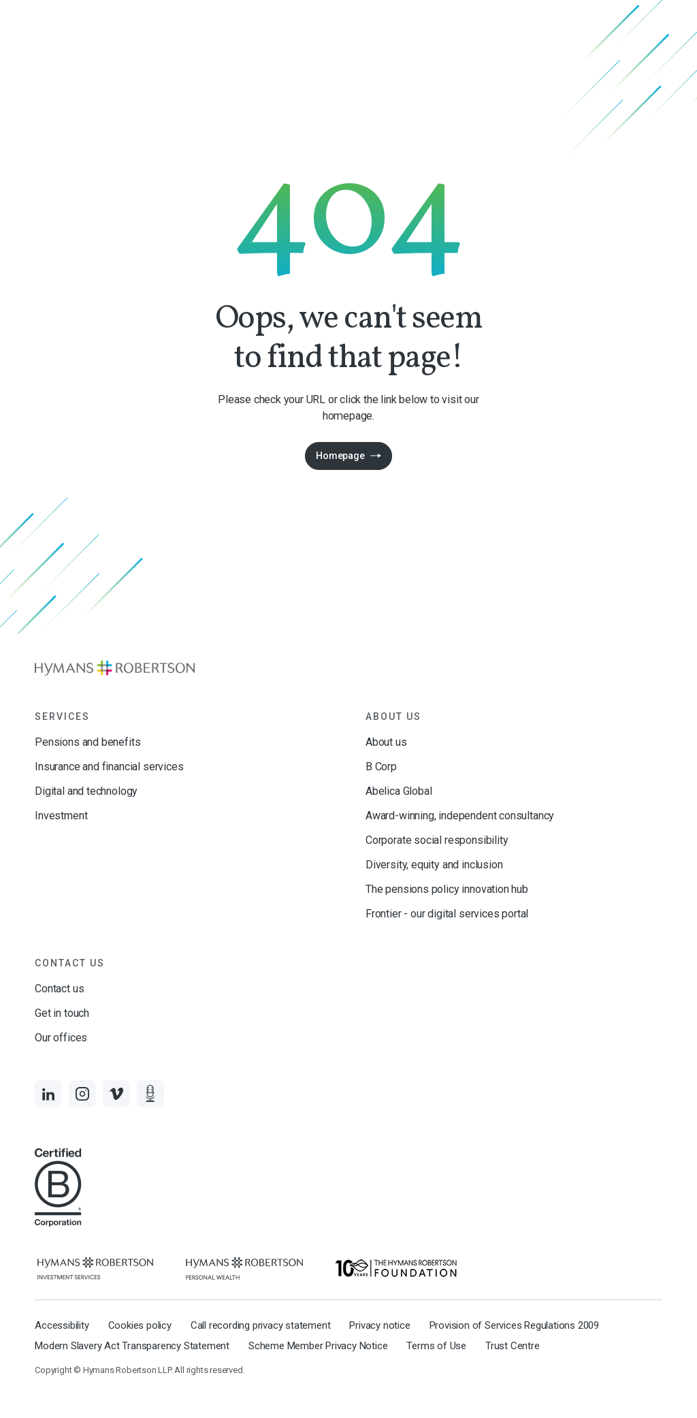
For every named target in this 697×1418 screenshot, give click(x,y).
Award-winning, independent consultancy (460, 815)
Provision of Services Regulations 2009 (514, 1325)
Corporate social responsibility (437, 840)
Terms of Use (436, 1346)
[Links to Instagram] (82, 1093)
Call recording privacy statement (261, 1325)
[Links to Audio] (150, 1093)
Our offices (61, 1037)
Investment (61, 815)
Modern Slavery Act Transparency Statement (132, 1346)
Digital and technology (86, 791)
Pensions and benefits (87, 742)
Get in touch (62, 1013)
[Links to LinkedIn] (48, 1093)
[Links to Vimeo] (116, 1093)
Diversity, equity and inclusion (434, 864)
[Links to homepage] (348, 668)
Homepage (340, 455)
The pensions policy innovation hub (447, 889)
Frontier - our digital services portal (447, 913)
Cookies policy (140, 1325)
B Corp (381, 766)
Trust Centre (512, 1346)
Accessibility (61, 1325)
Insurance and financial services (109, 766)
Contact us (59, 988)
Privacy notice (379, 1325)
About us (386, 742)
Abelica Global (399, 791)
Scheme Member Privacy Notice (317, 1346)
